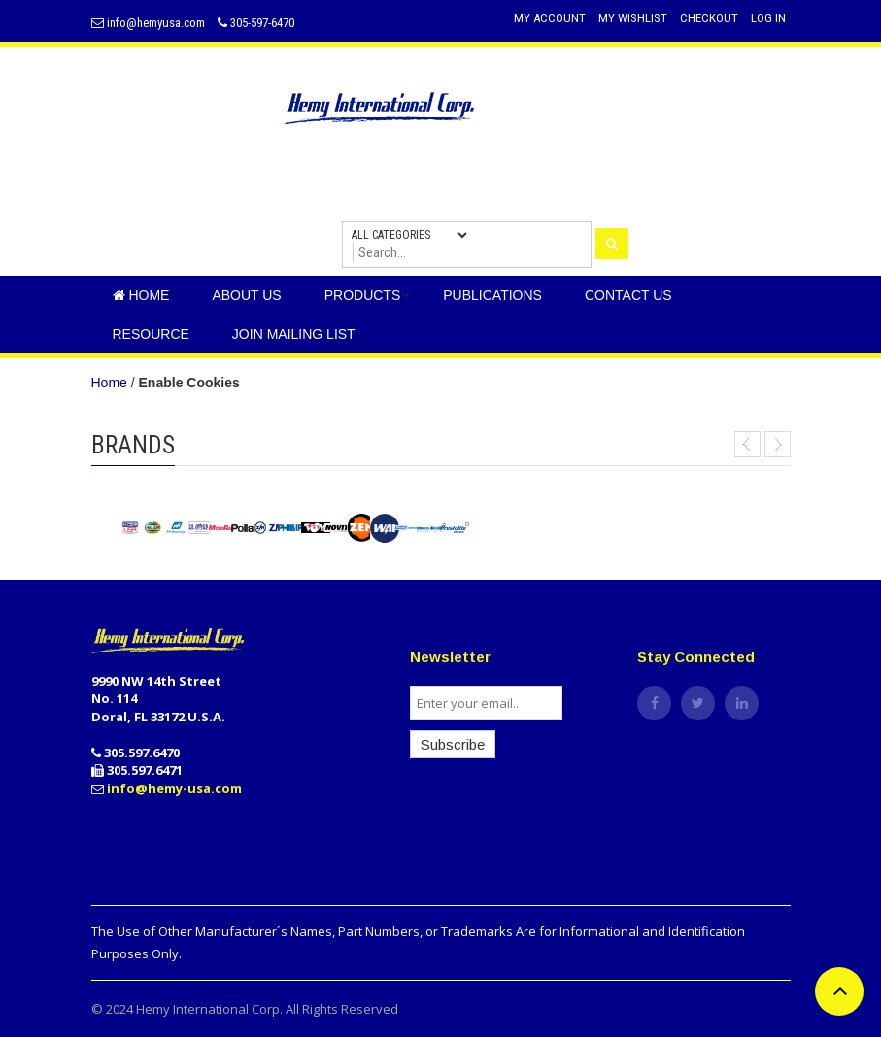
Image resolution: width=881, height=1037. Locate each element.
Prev (747, 444)
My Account (550, 18)
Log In (768, 18)
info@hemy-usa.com (174, 788)
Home (109, 382)
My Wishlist (632, 18)
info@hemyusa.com (148, 23)
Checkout (709, 18)
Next (777, 444)
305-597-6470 (256, 23)
